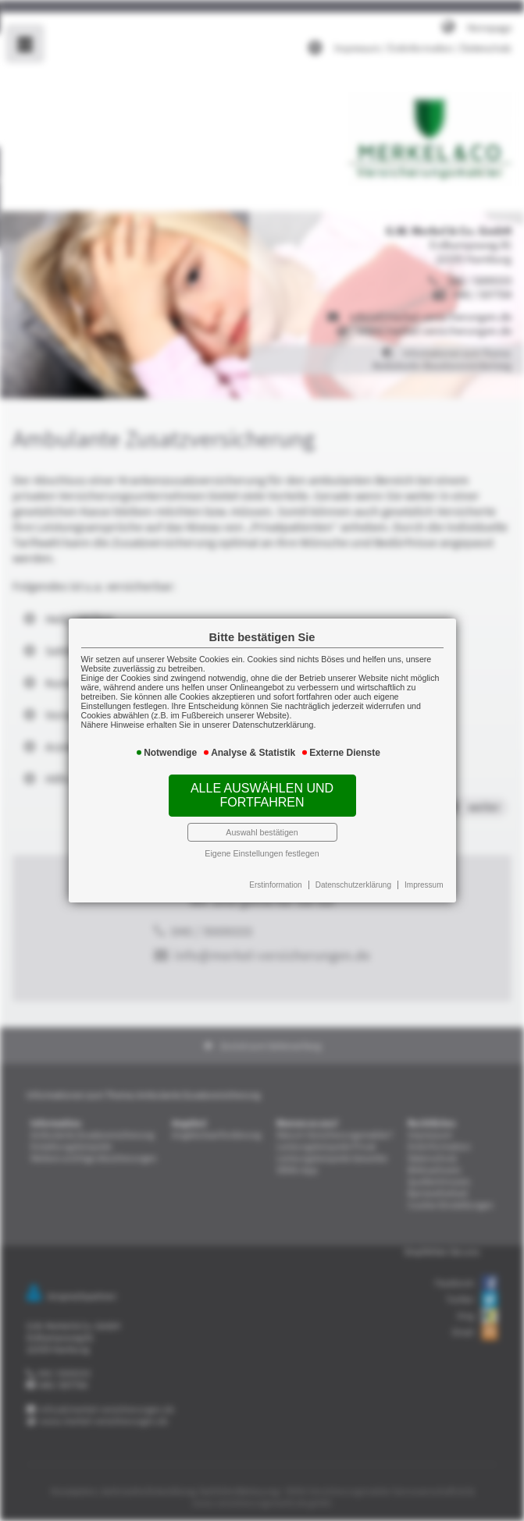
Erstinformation (275, 878)
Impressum (416, 878)
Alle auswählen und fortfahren (262, 793)
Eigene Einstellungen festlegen (262, 846)
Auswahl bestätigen (262, 827)
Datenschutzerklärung (348, 878)
